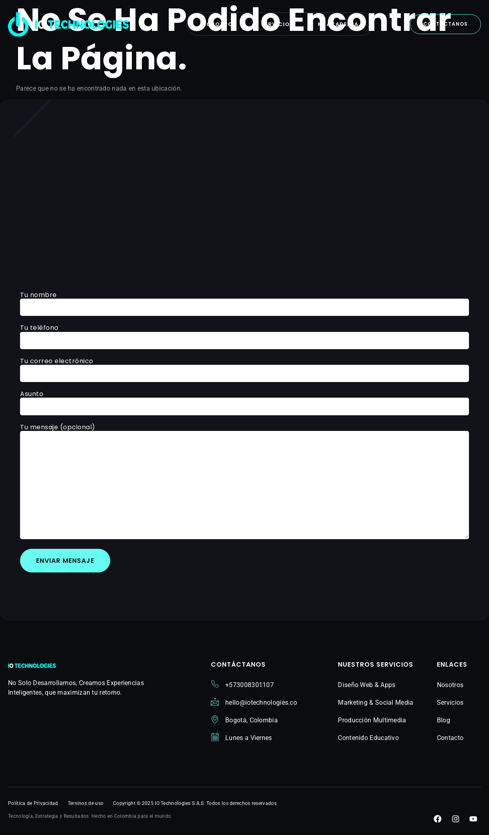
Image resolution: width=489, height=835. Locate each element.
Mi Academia (339, 24)
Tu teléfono (244, 335)
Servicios (277, 24)
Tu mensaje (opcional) (244, 482)
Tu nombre (244, 302)
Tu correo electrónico (244, 368)
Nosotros (218, 24)
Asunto (244, 401)
